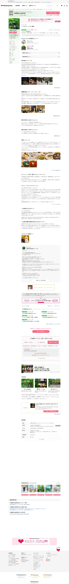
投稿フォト (12, 43)
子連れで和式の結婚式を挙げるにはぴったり (50, 317)
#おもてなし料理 (24, 396)
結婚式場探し (17, 5)
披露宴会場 (29, 32)
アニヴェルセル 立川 (56, 492)
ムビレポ (13, 47)
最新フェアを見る (12, 38)
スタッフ (55, 32)
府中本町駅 (31, 431)
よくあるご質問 (11, 59)
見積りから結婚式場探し (12, 562)
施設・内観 (11, 53)
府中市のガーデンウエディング (41, 508)
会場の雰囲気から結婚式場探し (13, 561)
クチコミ (11, 40)
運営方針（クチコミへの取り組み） (38, 557)
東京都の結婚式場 (12, 504)
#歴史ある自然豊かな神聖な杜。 (29, 394)
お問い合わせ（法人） (36, 566)
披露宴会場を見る (56, 115)
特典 (10, 52)
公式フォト (12, 41)
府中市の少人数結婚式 (20, 508)
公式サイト (52, 423)
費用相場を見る (57, 135)
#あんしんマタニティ (43, 398)
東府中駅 (31, 432)
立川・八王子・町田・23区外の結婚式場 (23, 504)
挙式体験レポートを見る (53, 345)
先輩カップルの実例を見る (13, 35)
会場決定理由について (26, 56)
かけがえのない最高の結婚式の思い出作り (50, 313)
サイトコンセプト (36, 554)
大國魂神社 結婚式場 (30, 48)
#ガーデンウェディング (55, 396)
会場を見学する (26, 345)
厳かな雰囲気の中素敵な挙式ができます (29, 313)
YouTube (48, 560)
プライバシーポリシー (36, 561)
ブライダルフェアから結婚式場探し (14, 563)
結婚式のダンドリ (32, 5)
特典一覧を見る (57, 414)
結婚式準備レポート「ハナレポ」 (26, 554)
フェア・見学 (11, 50)
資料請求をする (34, 345)
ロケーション (49, 32)
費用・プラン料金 (12, 49)
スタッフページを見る (56, 204)
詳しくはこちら (48, 2)
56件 (26, 15)
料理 (43, 32)
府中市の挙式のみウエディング (30, 508)
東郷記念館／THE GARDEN (48, 493)
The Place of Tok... (32, 492)
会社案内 (34, 569)
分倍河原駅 (53, 431)
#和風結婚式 (39, 396)
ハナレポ (13, 46)
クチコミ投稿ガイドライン (37, 558)
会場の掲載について (36, 563)
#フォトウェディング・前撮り (43, 394)
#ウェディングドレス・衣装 (53, 394)
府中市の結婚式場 (12, 508)
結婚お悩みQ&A (23, 561)
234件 (23, 15)
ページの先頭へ (58, 549)
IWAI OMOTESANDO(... (24, 493)
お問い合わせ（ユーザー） (37, 565)
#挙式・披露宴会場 (32, 396)
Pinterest (48, 559)
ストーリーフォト (12, 44)
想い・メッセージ (12, 58)
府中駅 (38, 431)
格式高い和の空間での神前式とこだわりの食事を (31, 321)
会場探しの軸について (26, 52)
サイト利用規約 (35, 562)
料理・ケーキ (11, 55)
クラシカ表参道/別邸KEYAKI (40, 493)
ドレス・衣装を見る (42, 345)
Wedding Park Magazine (25, 560)
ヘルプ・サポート (36, 567)
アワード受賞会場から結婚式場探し (14, 558)
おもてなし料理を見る (56, 170)
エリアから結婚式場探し (12, 554)
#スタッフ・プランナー (46, 396)
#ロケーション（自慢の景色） (27, 398)
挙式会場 (23, 32)
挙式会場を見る (57, 87)
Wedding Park (34, 581)
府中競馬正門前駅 (45, 431)
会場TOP (10, 62)
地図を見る (58, 425)
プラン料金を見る (12, 36)
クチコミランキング (12, 557)
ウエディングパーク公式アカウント (52, 554)
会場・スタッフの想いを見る (41, 280)
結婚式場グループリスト (12, 565)
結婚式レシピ (24, 5)
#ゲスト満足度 (35, 398)
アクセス (10, 61)
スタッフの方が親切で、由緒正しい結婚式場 (30, 317)
